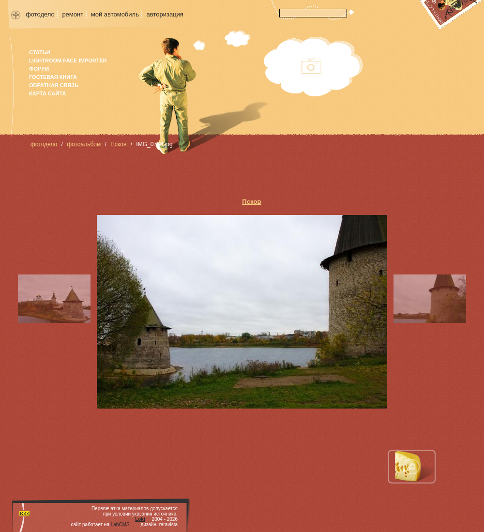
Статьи (39, 52)
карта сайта (47, 93)
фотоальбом (84, 144)
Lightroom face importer (68, 60)
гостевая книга (53, 77)
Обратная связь (53, 85)
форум (39, 69)
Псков (118, 144)
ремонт (72, 14)
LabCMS (120, 524)
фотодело (40, 14)
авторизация (165, 14)
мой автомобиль (115, 14)
